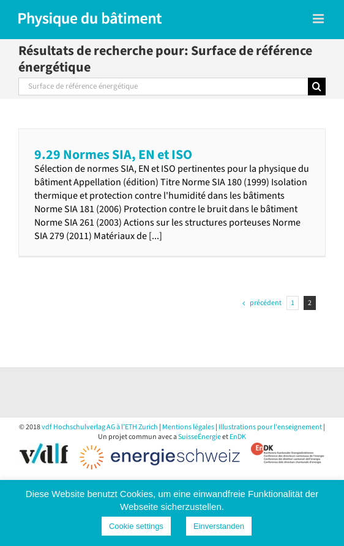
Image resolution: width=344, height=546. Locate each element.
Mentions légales (188, 427)
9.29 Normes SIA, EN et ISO (113, 154)
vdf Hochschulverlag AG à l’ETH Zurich (100, 427)
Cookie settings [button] (136, 526)
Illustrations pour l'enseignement (270, 427)
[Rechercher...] (163, 86)
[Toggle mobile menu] (319, 18)
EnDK (238, 437)
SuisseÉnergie (199, 437)
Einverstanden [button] (218, 526)
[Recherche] (317, 86)
